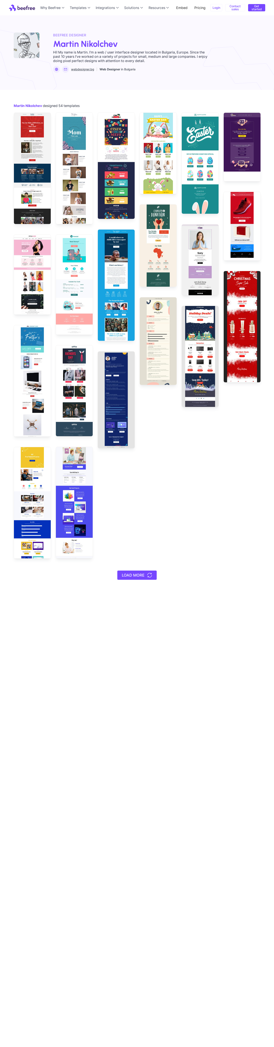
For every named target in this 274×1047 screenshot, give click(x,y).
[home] (22, 7)
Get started (257, 7)
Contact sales (235, 7)
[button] (53, 7)
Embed (182, 8)
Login (216, 7)
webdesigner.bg (82, 69)
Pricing (200, 8)
